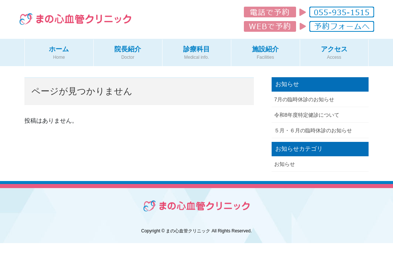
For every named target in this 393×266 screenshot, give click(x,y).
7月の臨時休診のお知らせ (304, 99)
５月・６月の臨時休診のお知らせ (313, 130)
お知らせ (284, 164)
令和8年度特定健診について (306, 115)
